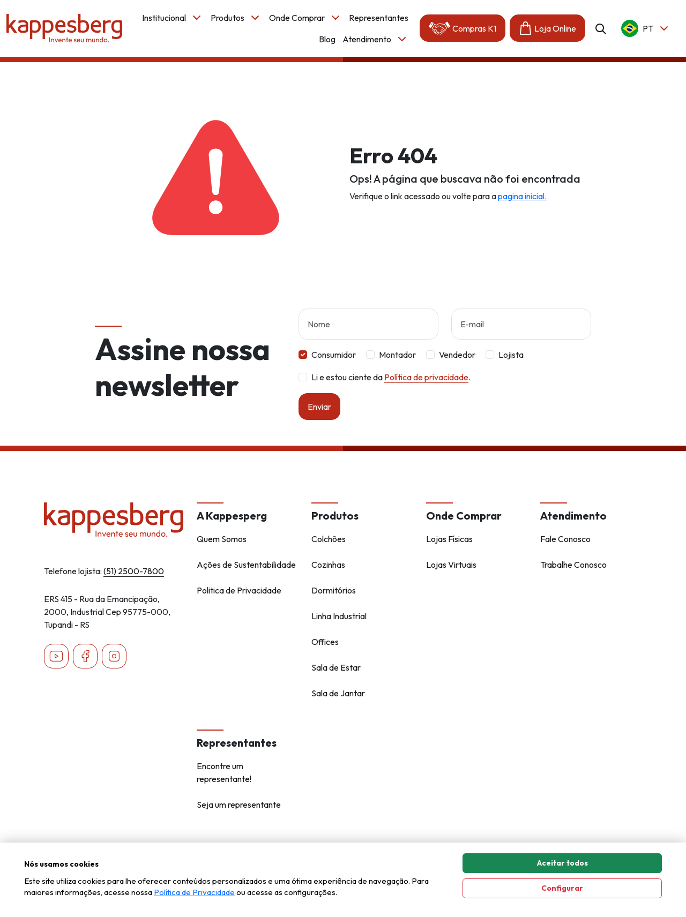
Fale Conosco (565, 538)
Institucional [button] (172, 17)
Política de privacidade (426, 377)
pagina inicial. (522, 196)
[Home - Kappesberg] (114, 519)
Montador (397, 354)
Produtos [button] (236, 17)
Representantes (378, 17)
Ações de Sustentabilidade (246, 564)
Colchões (328, 538)
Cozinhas (328, 564)
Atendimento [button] (375, 39)
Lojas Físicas (449, 538)
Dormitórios (333, 590)
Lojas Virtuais (451, 564)
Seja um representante (239, 804)
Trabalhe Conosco (573, 564)
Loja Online (547, 28)
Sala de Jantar (338, 693)
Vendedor (457, 354)
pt (645, 28)
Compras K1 (462, 28)
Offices (325, 641)
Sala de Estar (336, 667)
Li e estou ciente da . (391, 377)
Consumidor (333, 354)
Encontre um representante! (224, 772)
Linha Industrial (339, 616)
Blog (327, 39)
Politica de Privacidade (239, 590)
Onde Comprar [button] (305, 17)
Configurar (562, 888)
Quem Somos (222, 538)
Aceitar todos (562, 863)
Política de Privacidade (194, 892)
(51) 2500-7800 (133, 571)
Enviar (319, 406)
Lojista (511, 354)
